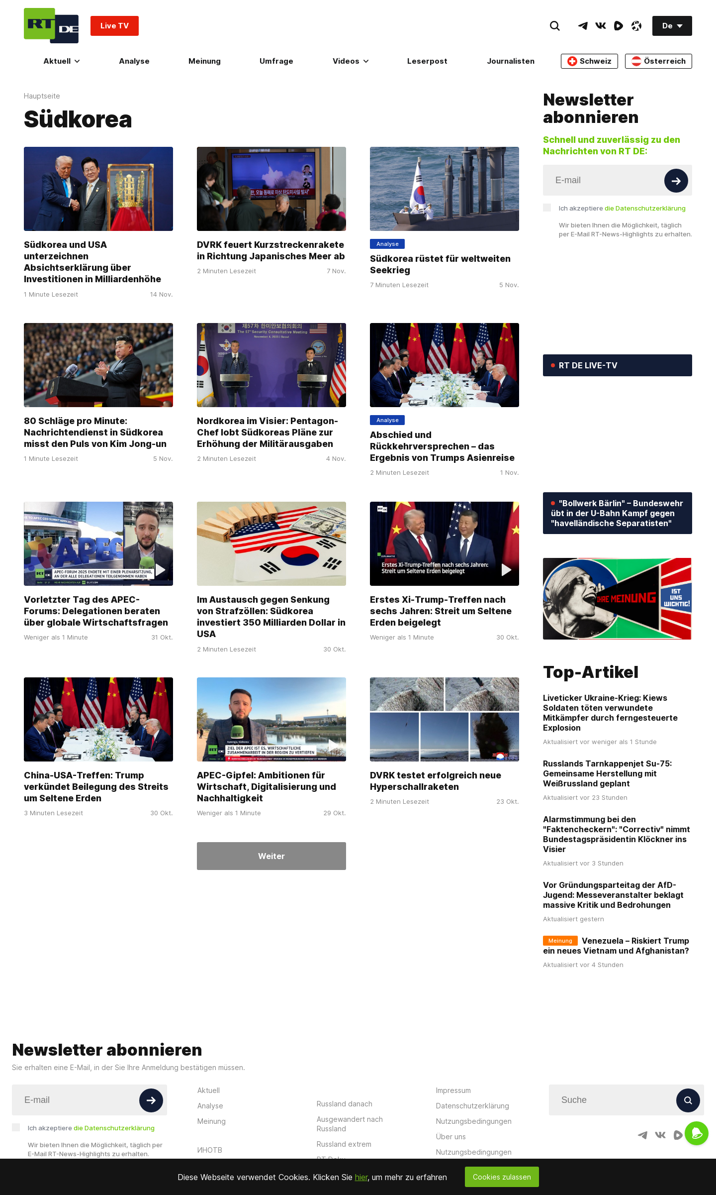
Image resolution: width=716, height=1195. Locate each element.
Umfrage (276, 61)
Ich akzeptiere (622, 208)
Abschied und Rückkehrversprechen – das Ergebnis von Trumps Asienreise (442, 446)
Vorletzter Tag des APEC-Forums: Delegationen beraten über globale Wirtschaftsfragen (96, 611)
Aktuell (61, 61)
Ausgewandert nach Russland (350, 1124)
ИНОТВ (209, 1150)
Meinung (204, 61)
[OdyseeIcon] (636, 26)
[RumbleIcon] (618, 26)
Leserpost (427, 61)
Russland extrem (344, 1144)
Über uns (451, 1136)
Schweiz (589, 61)
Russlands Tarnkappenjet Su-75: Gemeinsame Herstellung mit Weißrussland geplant (607, 773)
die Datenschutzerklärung (645, 208)
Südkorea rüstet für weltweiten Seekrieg (440, 264)
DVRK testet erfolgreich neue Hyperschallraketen (435, 781)
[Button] (676, 181)
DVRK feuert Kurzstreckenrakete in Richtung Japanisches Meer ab (271, 250)
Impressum (453, 1090)
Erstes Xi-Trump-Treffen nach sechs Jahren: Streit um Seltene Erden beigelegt (441, 611)
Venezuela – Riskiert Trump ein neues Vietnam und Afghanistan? (616, 946)
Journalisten (511, 61)
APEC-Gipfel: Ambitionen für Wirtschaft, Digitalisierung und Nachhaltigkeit (266, 787)
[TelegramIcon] (583, 26)
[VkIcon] (601, 26)
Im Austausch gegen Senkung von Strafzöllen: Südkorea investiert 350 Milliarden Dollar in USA (271, 616)
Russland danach (344, 1103)
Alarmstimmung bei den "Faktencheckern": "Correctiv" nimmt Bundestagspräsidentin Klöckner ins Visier (616, 834)
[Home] (51, 25)
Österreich (658, 61)
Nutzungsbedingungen (474, 1121)
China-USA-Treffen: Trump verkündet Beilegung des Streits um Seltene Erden (96, 787)
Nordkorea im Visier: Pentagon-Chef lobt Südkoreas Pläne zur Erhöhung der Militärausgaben (267, 432)
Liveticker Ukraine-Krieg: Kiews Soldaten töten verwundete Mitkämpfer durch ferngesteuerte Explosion (610, 713)
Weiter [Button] (271, 856)
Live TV (114, 25)
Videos (350, 61)
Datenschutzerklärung (472, 1105)
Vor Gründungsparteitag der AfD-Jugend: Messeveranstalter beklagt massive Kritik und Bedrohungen (613, 895)
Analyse (134, 61)
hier (361, 1177)
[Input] (617, 180)
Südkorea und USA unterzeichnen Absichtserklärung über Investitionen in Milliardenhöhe (92, 262)
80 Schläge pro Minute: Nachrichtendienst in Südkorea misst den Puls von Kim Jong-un (95, 432)
